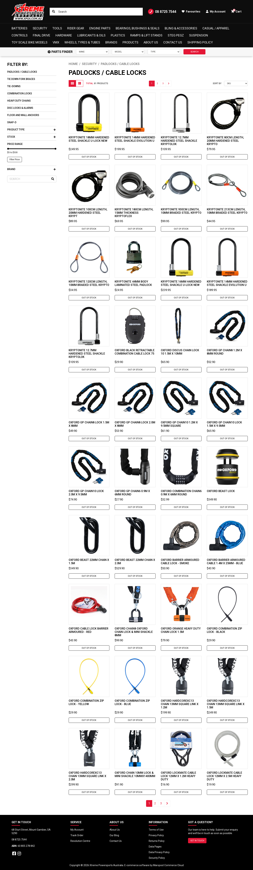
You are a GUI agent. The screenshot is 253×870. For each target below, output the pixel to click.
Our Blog (114, 835)
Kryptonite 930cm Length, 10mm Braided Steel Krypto (181, 211)
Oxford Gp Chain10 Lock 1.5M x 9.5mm (224, 424)
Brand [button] (31, 169)
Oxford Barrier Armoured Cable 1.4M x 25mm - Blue (226, 561)
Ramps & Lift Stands (146, 35)
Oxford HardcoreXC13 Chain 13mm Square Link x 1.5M (225, 704)
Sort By (217, 83)
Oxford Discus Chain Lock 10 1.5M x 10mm (180, 352)
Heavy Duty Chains (19, 100)
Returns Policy (157, 841)
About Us (151, 42)
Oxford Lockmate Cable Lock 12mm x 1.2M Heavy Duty (178, 776)
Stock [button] (31, 136)
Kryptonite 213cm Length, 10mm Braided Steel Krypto (227, 211)
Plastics (118, 35)
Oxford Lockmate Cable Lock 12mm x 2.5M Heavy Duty (224, 776)
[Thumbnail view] (72, 83)
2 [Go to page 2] (157, 83)
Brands (111, 42)
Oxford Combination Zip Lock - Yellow (86, 702)
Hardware (63, 35)
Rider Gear (75, 28)
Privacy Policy (156, 835)
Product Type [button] (31, 129)
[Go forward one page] (169, 83)
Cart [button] (236, 11)
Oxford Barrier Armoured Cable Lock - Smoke (180, 561)
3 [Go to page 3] (163, 83)
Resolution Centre (80, 841)
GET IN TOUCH (197, 840)
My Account (77, 829)
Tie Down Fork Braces (21, 79)
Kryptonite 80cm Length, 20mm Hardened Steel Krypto (225, 141)
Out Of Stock (89, 157)
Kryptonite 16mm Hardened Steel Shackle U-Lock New (181, 283)
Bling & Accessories (181, 28)
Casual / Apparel (215, 28)
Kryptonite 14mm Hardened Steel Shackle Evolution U (135, 139)
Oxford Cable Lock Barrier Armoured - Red (88, 630)
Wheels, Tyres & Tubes (82, 42)
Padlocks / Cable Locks (22, 71)
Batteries (19, 28)
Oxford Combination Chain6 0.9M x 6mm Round (181, 492)
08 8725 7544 (162, 11)
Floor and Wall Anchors (23, 115)
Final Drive (41, 35)
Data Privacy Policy (159, 852)
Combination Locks (19, 93)
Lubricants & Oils (91, 35)
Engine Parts (99, 28)
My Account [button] (215, 11)
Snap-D (11, 122)
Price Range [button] (15, 144)
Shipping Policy (200, 42)
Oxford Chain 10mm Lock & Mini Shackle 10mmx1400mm (135, 774)
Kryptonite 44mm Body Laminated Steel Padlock (133, 283)
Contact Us (172, 42)
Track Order (76, 835)
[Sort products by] (236, 83)
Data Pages (155, 846)
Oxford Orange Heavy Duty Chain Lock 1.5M (181, 630)
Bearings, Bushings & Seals (137, 28)
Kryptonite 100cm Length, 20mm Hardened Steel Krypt (88, 213)
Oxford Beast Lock (221, 491)
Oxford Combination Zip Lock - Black (224, 630)
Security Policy (157, 857)
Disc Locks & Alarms (20, 108)
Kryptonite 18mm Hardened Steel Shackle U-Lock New (89, 139)
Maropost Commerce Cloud (168, 865)
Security (40, 28)
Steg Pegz (176, 35)
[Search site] (53, 11)
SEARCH (194, 52)
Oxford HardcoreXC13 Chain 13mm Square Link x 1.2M (179, 704)
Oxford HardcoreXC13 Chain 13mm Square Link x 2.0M (87, 776)
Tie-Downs (14, 86)
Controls (20, 35)
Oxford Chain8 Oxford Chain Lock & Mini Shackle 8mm (134, 632)
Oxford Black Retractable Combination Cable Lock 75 (135, 352)
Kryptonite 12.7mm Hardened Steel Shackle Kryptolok (179, 141)
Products (130, 42)
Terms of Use (156, 829)
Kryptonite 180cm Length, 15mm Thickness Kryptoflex (134, 213)
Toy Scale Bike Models (29, 42)
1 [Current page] (151, 83)
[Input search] (96, 11)
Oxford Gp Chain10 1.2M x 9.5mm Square (179, 424)
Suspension (198, 35)
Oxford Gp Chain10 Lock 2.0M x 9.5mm (86, 492)
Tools (57, 28)
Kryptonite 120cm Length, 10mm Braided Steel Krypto (89, 283)
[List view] (79, 83)
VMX (56, 42)
